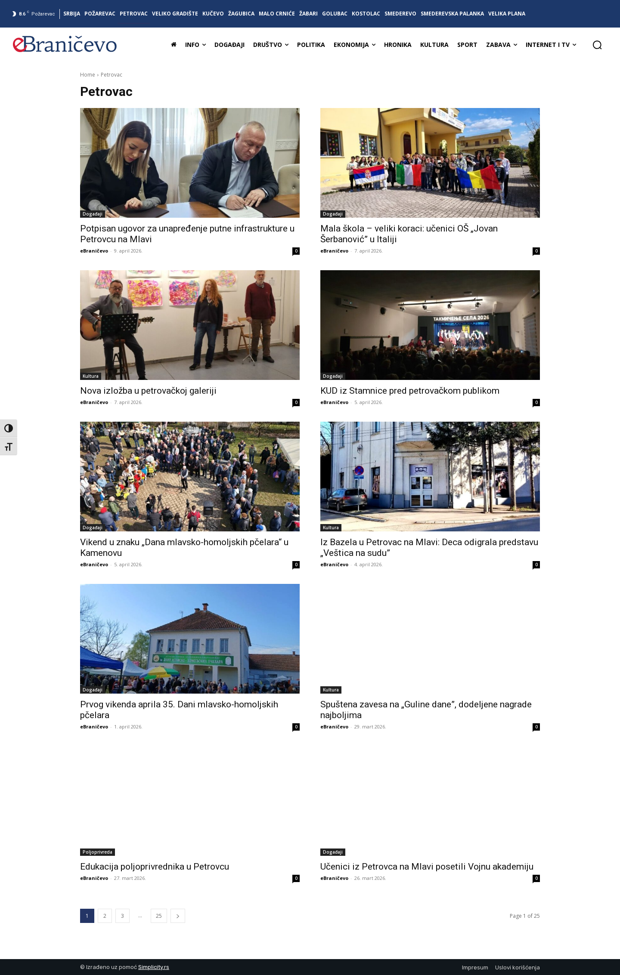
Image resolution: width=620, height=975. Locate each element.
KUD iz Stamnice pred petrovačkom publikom (409, 391)
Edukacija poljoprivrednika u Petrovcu (154, 866)
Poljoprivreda (97, 852)
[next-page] (177, 916)
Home (87, 74)
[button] (597, 44)
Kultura (91, 376)
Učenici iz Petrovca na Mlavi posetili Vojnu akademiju (426, 866)
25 (159, 915)
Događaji (92, 214)
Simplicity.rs (153, 967)
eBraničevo (94, 250)
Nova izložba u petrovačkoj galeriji (148, 391)
